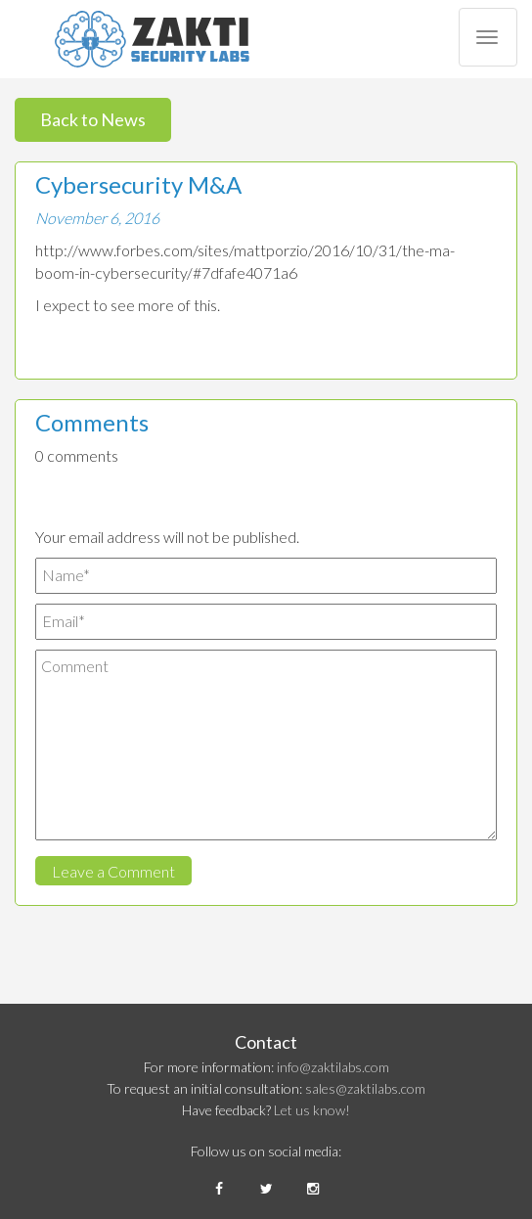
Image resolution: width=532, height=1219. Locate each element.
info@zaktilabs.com (333, 1067)
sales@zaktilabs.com (365, 1088)
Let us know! (312, 1110)
